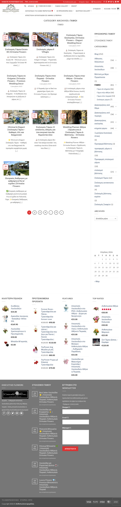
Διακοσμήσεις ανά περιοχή (102, 114)
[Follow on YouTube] (118, 2)
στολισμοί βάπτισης (99, 171)
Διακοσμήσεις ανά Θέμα (102, 106)
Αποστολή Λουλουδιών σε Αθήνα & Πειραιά (43, 15)
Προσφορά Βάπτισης (103, 144)
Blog (96, 54)
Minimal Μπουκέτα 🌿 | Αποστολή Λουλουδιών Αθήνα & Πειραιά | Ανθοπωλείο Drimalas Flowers (48, 450)
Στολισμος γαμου (103, 100)
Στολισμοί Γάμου (101, 178)
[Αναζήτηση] (25, 6)
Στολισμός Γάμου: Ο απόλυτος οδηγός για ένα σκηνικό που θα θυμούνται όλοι (45, 131)
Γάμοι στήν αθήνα (103, 92)
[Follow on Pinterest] (115, 2)
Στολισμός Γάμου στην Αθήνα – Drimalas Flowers (74, 78)
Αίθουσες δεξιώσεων (99, 60)
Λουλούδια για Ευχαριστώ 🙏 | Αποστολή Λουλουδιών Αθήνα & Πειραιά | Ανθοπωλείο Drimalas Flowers (48, 415)
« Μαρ (97, 281)
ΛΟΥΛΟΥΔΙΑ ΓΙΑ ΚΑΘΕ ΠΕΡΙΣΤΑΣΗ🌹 (40, 11)
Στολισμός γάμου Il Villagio (45, 50)
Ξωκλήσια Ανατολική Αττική (103, 134)
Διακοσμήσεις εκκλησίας (100, 122)
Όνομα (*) (66, 407)
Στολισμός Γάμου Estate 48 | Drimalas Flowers (16, 50)
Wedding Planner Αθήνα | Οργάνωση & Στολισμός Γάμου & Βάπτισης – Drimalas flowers (74, 132)
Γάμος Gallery (62, 6)
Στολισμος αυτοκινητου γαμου (104, 184)
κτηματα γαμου (101, 128)
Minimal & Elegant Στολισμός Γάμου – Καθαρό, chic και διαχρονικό (16, 131)
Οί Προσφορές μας (65, 11)
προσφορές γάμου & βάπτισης (103, 150)
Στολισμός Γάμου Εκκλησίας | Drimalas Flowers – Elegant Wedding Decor (74, 39)
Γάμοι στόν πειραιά (104, 96)
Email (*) (65, 417)
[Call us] (113, 2)
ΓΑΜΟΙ (98, 85)
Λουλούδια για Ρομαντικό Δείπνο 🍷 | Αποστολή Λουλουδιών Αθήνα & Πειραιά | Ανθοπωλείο (48, 467)
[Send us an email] (111, 2)
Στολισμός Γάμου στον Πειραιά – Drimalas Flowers (45, 78)
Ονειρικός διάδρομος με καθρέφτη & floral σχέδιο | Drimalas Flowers (16, 182)
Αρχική (31, 6)
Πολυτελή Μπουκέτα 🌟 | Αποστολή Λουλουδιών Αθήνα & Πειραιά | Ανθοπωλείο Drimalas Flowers (48, 433)
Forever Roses (44, 6)
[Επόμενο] (61, 212)
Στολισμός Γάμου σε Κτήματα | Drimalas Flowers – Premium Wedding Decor (16, 80)
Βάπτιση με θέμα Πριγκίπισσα (102, 75)
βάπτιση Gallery (84, 11)
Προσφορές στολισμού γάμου (104, 161)
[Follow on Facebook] (104, 2)
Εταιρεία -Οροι (84, 2)
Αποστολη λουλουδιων (100, 68)
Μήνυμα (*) (66, 428)
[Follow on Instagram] (106, 2)
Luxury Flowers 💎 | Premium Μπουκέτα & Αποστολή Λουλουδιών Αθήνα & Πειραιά (48, 484)
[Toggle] (115, 60)
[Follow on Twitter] (109, 2)
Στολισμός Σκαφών (102, 204)
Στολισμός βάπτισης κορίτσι (103, 195)
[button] (97, 1)
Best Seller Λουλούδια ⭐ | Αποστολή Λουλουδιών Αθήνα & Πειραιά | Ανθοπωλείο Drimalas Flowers (48, 397)
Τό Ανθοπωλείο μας (69, 2)
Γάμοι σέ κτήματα (103, 89)
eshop (74, 6)
